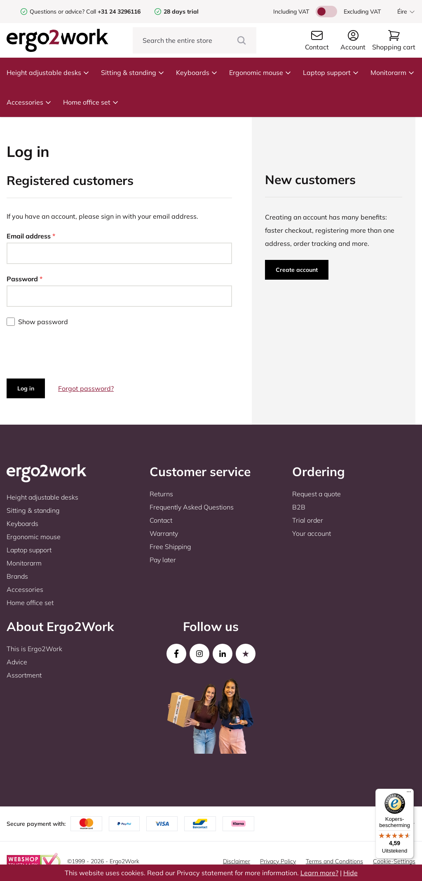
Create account (297, 269)
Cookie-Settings (394, 861)
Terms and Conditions (334, 861)
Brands (17, 576)
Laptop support (331, 72)
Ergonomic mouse (260, 72)
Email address (31, 236)
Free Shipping (170, 546)
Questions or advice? (57, 11)
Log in (25, 388)
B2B (298, 507)
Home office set (91, 102)
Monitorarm (392, 72)
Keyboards (197, 72)
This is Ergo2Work (34, 649)
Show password (43, 322)
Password (24, 279)
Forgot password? (86, 388)
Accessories (29, 102)
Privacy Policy (278, 861)
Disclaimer (236, 861)
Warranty (164, 533)
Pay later (163, 560)
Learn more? (319, 873)
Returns (161, 494)
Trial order (307, 520)
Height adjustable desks (48, 72)
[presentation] (69, 353)
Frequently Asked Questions (192, 507)
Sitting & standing (132, 72)
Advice (17, 662)
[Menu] (409, 794)
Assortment (24, 675)
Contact (161, 520)
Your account (311, 533)
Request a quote (316, 494)
